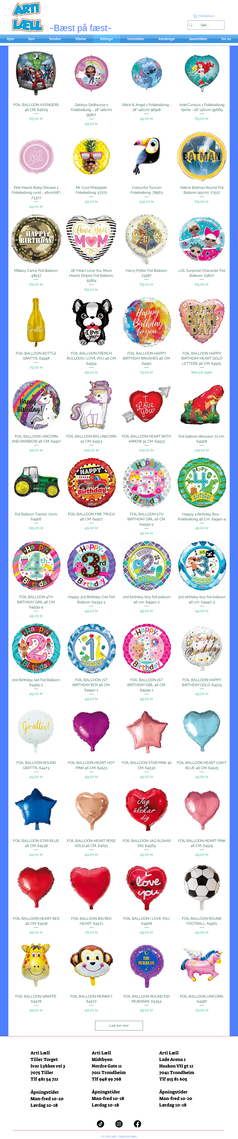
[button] (206, 16)
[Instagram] (119, 1123)
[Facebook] (137, 1123)
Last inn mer (119, 1026)
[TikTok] (100, 1123)
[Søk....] (205, 25)
